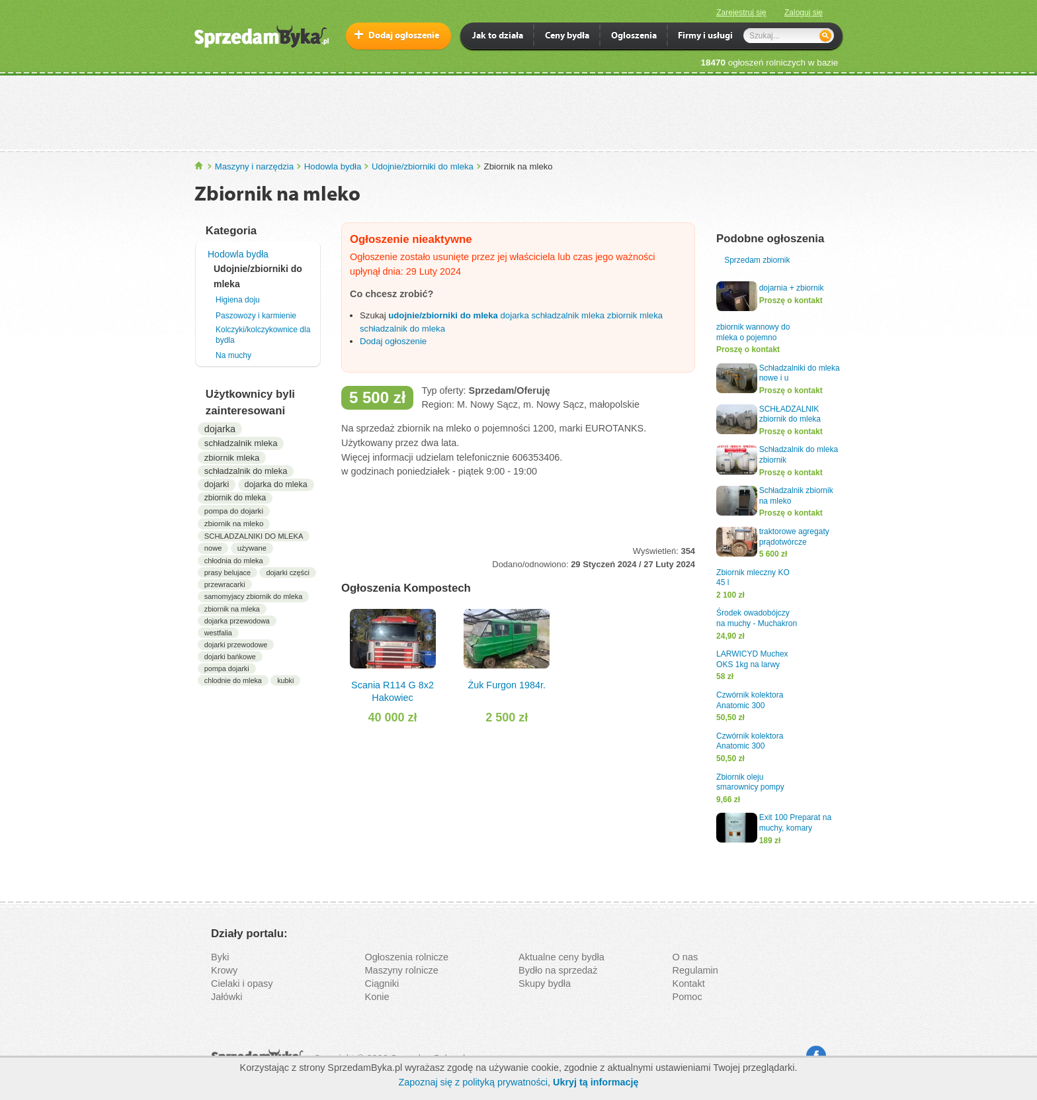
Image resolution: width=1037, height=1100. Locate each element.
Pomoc (687, 996)
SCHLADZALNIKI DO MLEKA (254, 536)
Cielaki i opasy (242, 983)
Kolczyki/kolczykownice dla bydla (263, 335)
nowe (213, 548)
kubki (285, 680)
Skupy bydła (544, 983)
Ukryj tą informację (596, 1082)
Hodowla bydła (333, 166)
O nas (685, 957)
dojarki (216, 484)
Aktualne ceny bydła (561, 957)
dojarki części (287, 572)
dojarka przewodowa (237, 621)
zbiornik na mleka (232, 609)
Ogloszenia (634, 36)
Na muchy (233, 355)
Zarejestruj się (741, 12)
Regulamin (695, 970)
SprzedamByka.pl (199, 166)
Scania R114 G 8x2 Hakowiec (392, 655)
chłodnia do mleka (233, 561)
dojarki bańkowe (230, 657)
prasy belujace (227, 572)
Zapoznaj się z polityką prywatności (473, 1082)
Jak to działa (497, 36)
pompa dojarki (226, 668)
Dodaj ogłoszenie (403, 36)
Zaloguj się (803, 12)
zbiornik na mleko (234, 523)
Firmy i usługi (705, 36)
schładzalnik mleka (241, 443)
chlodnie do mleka (233, 680)
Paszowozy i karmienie (256, 315)
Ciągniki (382, 983)
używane (252, 548)
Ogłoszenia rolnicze (407, 957)
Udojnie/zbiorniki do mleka (423, 166)
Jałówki (227, 996)
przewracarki (224, 584)
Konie (377, 996)
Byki (220, 957)
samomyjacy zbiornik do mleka (253, 596)
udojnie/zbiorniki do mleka (443, 315)
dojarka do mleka (276, 484)
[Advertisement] (518, 112)
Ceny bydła (567, 36)
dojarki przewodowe (235, 645)
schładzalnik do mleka (246, 471)
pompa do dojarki (233, 510)
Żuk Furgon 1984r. (507, 649)
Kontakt (689, 983)
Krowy (224, 970)
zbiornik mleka (232, 458)
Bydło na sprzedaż (557, 970)
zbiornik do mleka (235, 497)
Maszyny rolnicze (401, 970)
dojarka (219, 429)
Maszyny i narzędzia (254, 166)
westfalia (218, 633)
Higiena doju (238, 299)
